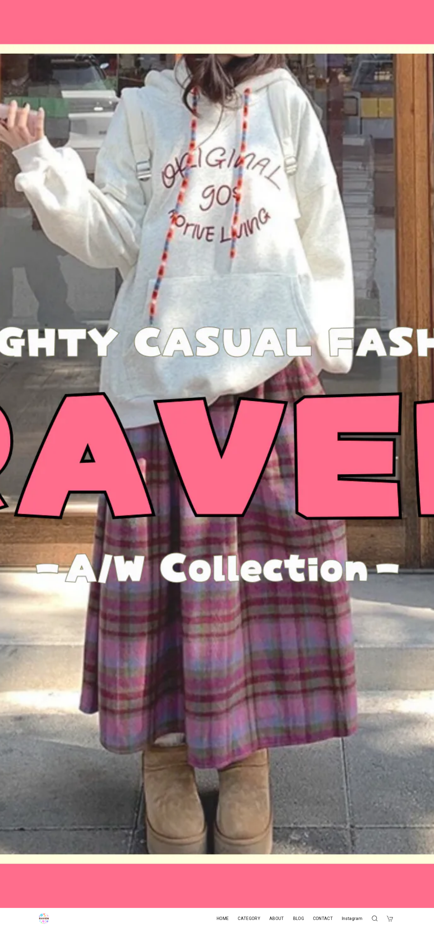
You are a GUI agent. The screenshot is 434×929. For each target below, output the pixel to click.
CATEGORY (249, 918)
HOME (223, 918)
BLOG (298, 918)
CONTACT (323, 918)
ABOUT (276, 918)
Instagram (352, 918)
